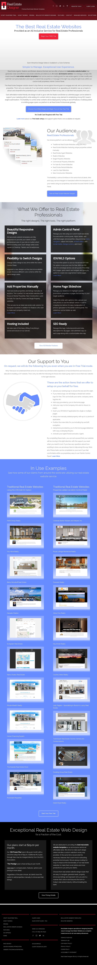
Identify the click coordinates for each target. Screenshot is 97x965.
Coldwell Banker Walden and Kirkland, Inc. (67, 521)
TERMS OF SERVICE (66, 937)
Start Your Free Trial (48, 813)
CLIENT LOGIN (90, 6)
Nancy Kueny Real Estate (16, 675)
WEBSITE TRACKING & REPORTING (13, 949)
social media (57, 244)
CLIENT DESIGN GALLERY (39, 946)
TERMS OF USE (65, 940)
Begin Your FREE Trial (48, 36)
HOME (5, 935)
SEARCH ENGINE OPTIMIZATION (12, 946)
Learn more (21, 119)
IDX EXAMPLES (36, 943)
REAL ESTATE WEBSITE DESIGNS (46, 15)
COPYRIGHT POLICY (66, 943)
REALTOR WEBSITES (67, 921)
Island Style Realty (59, 803)
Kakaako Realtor (13, 613)
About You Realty (59, 613)
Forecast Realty (58, 582)
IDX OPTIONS (7, 933)
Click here (10, 868)
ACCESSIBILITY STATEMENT (68, 952)
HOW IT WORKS (23, 15)
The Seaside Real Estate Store (17, 767)
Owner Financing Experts (15, 736)
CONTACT (69, 15)
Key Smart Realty (59, 644)
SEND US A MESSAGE (38, 929)
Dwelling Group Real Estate (62, 772)
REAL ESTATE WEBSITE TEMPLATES (71, 918)
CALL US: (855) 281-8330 (39, 931)
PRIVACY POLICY (65, 946)
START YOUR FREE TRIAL (8, 15)
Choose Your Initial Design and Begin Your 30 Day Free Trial (48, 109)
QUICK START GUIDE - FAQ (39, 921)
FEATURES (61, 15)
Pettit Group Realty (13, 521)
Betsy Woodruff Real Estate (16, 582)
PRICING (31, 15)
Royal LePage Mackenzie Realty (64, 551)
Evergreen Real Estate (15, 644)
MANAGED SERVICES (80, 15)
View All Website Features (48, 345)
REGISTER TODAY (76, 6)
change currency (68, 244)
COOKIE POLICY (65, 949)
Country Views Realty (60, 675)
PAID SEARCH (7, 943)
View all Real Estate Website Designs (62, 193)
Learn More (57, 275)
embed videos (79, 241)
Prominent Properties (14, 798)
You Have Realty (13, 551)
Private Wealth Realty (14, 705)
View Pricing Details (48, 895)
